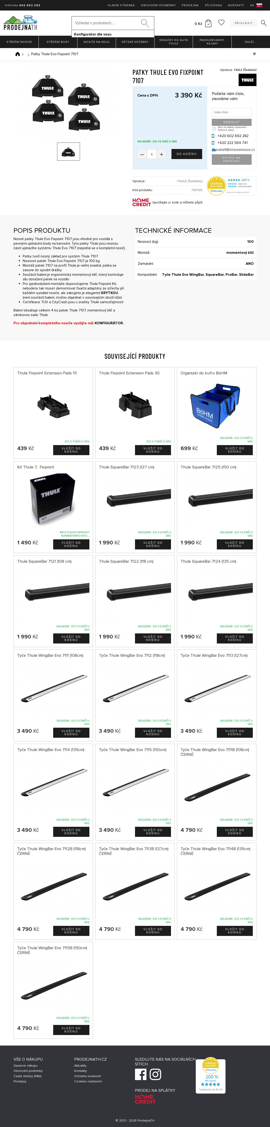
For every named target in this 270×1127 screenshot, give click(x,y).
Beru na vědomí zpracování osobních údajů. (232, 128)
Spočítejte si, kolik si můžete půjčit (177, 202)
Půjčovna (213, 5)
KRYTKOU (109, 293)
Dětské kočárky (135, 42)
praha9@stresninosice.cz (235, 149)
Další (251, 42)
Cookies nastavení (88, 1081)
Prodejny (20, 1081)
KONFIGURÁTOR (109, 323)
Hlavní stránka (121, 5)
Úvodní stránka (18, 54)
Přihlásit (244, 23)
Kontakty (236, 5)
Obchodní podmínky (158, 5)
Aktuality (80, 1066)
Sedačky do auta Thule (173, 41)
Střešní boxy (58, 42)
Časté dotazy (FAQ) (27, 1076)
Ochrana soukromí (87, 1076)
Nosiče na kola (96, 42)
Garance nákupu (26, 1066)
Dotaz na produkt (232, 159)
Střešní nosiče (19, 42)
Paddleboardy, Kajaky (212, 41)
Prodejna (190, 5)
